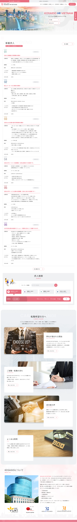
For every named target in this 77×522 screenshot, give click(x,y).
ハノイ (48, 196)
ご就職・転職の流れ (39, 510)
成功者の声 (57, 4)
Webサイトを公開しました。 (37, 451)
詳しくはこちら (51, 248)
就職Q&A (62, 4)
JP (63, 0)
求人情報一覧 (38, 166)
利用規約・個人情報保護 (72, 503)
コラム (65, 4)
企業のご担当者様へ (56, 500)
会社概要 (71, 500)
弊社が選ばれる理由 (39, 505)
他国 (60, 196)
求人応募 (37, 502)
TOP (41, 4)
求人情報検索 (45, 4)
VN (65, 0)
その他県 (54, 196)
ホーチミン (41, 196)
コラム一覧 (37, 466)
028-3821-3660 (8, 504)
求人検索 (51, 20)
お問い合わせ (52, 23)
